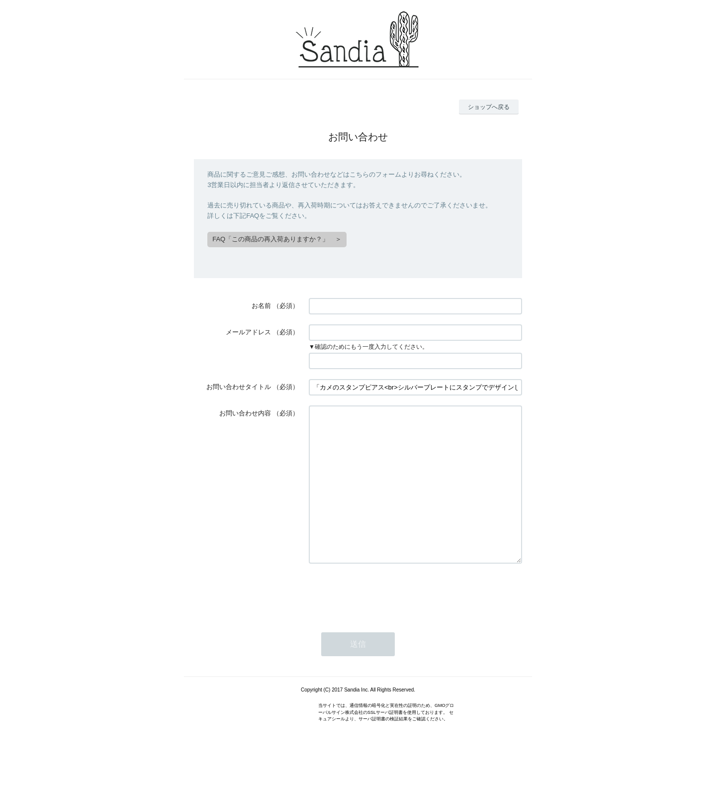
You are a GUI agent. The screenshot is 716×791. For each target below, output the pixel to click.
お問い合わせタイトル (238, 387)
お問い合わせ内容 (245, 413)
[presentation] (384, 622)
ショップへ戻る (489, 106)
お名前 (261, 305)
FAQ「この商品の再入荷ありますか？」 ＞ (277, 239)
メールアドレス (248, 332)
